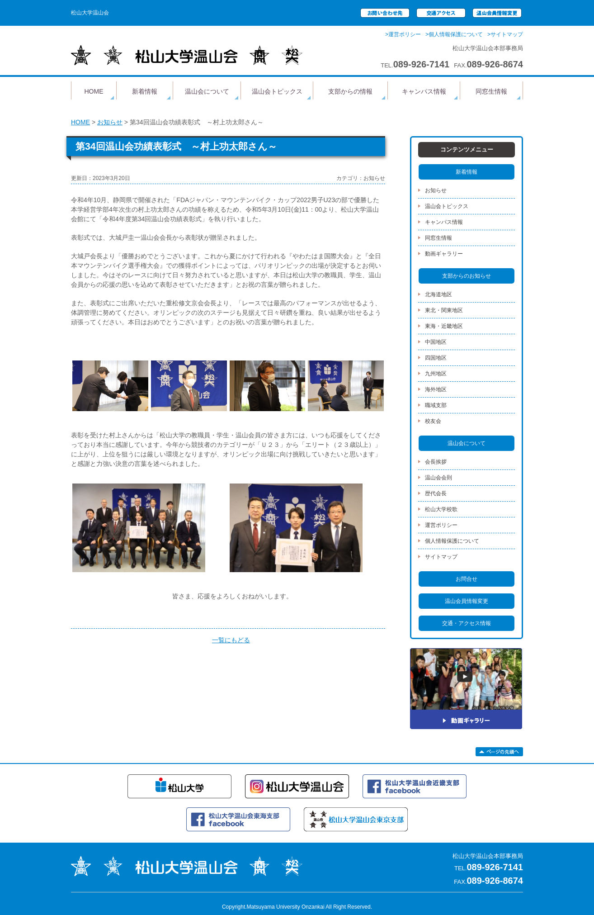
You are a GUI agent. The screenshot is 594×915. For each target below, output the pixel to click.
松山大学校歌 (441, 509)
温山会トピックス (277, 91)
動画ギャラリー (444, 254)
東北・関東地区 (444, 310)
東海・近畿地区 (444, 326)
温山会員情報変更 (466, 601)
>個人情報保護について (454, 34)
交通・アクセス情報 (466, 623)
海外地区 (436, 389)
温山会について (207, 91)
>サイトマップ (505, 34)
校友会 (433, 421)
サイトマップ (441, 557)
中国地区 (436, 342)
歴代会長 (436, 493)
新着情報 (144, 91)
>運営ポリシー (403, 34)
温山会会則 (438, 477)
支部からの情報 (350, 91)
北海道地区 (438, 294)
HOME (94, 91)
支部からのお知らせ (466, 276)
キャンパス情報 (424, 91)
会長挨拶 (436, 462)
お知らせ (110, 122)
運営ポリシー (441, 525)
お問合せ (466, 579)
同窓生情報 (491, 91)
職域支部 (436, 405)
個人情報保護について (452, 541)
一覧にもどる (231, 640)
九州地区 (436, 373)
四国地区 (436, 358)
